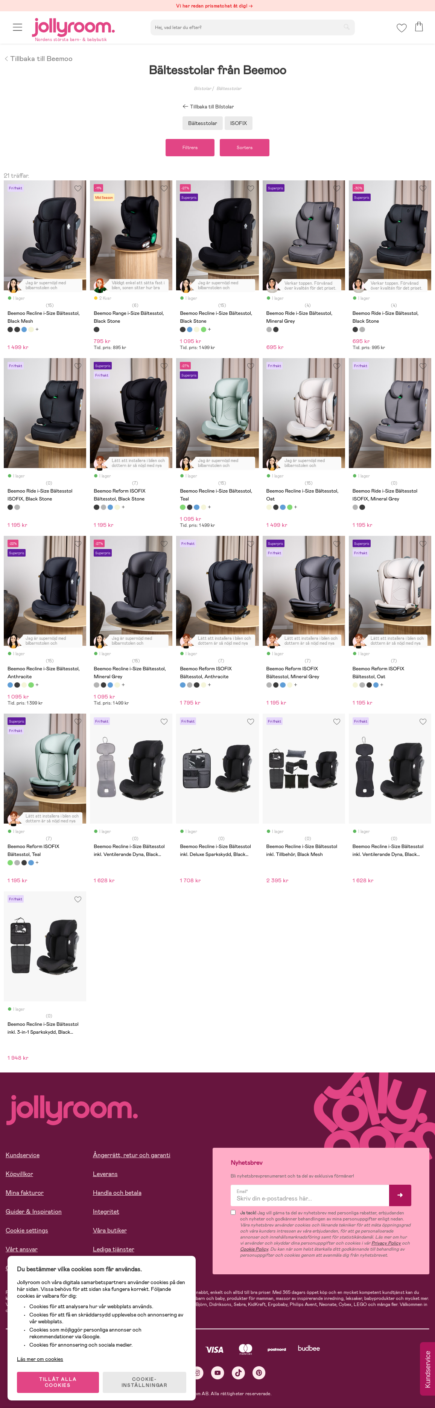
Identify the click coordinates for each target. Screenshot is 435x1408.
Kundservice (23, 1155)
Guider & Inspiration (34, 1212)
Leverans (105, 1174)
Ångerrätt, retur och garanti (131, 1155)
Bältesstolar (228, 88)
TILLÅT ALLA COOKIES (58, 1382)
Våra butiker (110, 1230)
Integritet (106, 1212)
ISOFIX (238, 123)
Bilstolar (202, 88)
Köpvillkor (19, 1174)
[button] (17, 27)
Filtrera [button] (190, 148)
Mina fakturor (25, 1193)
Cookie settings (27, 1230)
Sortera (244, 148)
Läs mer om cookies (40, 1359)
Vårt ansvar (22, 1249)
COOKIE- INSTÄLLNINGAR (144, 1382)
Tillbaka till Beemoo (38, 58)
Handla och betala (117, 1193)
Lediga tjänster (113, 1249)
